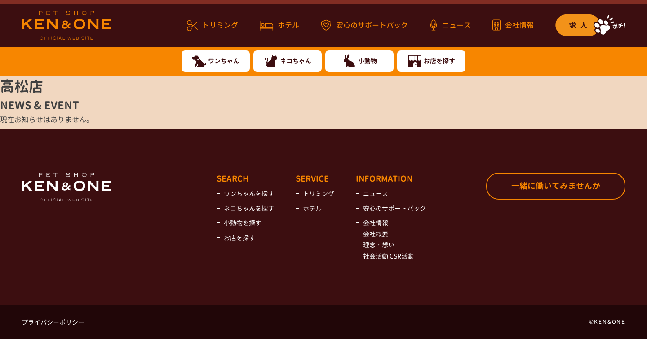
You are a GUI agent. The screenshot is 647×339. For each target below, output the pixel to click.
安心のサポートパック (364, 25)
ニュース (450, 25)
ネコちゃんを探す (249, 208)
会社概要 (375, 234)
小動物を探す (242, 223)
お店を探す (239, 237)
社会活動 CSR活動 (388, 256)
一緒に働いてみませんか (555, 186)
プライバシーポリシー (53, 322)
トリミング (212, 25)
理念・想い (378, 245)
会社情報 (513, 25)
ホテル (279, 25)
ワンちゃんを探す (249, 193)
